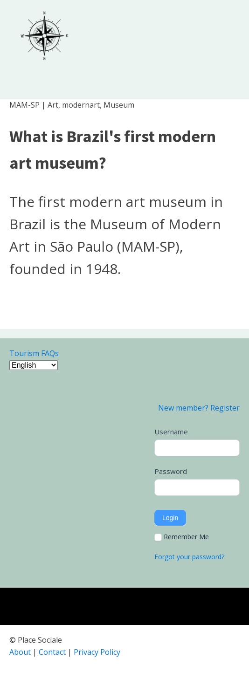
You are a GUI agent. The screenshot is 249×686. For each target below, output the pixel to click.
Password (170, 471)
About (20, 652)
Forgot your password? (189, 556)
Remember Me (181, 537)
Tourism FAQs (34, 353)
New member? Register (199, 408)
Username (171, 431)
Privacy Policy (97, 652)
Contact (52, 652)
